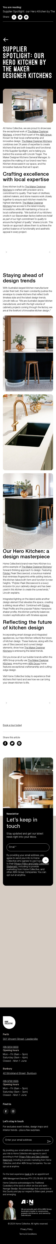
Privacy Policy (26, 1230)
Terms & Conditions (28, 1234)
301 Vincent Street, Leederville (20, 1039)
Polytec (6, 574)
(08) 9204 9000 (10, 1047)
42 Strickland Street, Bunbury (20, 1073)
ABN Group (46, 135)
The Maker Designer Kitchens (37, 141)
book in (28, 1174)
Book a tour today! (12, 725)
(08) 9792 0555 (10, 1081)
